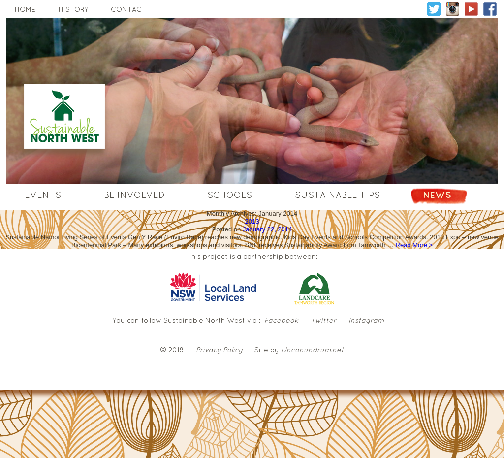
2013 (252, 221)
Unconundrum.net (312, 350)
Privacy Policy (219, 350)
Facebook (281, 320)
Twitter (323, 320)
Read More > (414, 245)
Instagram (366, 320)
